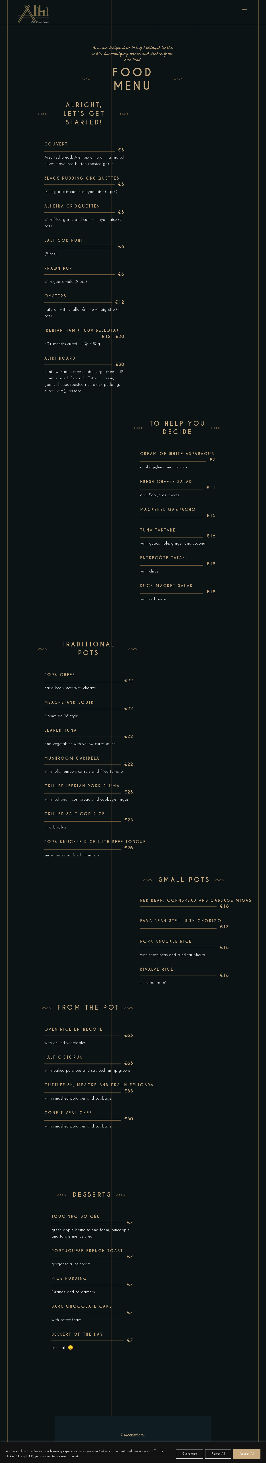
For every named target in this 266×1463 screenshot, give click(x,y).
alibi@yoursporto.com (81, 1360)
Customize (189, 1453)
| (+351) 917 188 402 (120, 1360)
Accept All (247, 1453)
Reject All (218, 1453)
